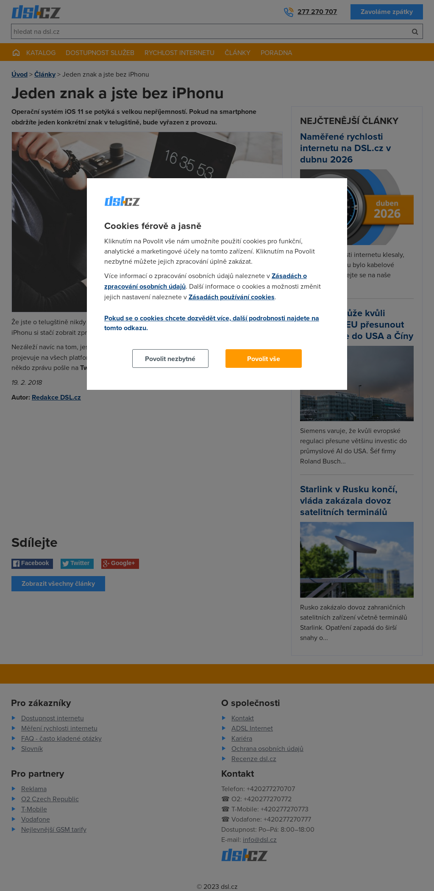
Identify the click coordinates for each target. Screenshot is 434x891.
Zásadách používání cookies (232, 297)
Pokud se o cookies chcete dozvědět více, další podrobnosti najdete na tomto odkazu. (211, 323)
